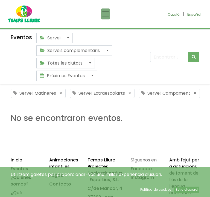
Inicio (16, 160)
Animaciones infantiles (63, 163)
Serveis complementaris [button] (70, 50)
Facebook (142, 169)
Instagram (142, 177)
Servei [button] (51, 38)
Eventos (19, 169)
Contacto (60, 184)
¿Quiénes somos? (21, 180)
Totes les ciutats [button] (62, 63)
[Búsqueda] (193, 57)
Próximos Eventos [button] (63, 76)
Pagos (56, 175)
